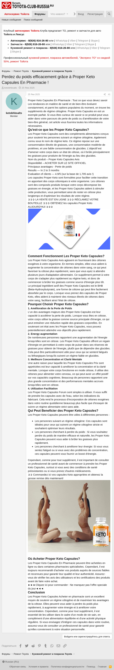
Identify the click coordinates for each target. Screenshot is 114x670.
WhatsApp (62, 40)
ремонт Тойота (19, 61)
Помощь (91, 666)
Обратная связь (17, 666)
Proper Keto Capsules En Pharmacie (54, 562)
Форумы (39, 14)
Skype (95, 40)
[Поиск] (109, 14)
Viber (73, 40)
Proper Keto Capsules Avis (64, 159)
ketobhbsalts (10, 87)
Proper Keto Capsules (80, 111)
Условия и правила (39, 666)
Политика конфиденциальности (67, 666)
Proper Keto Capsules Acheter (50, 596)
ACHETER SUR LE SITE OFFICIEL (65, 162)
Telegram (83, 40)
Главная (102, 666)
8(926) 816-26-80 (38, 40)
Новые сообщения (11, 19)
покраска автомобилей (64, 57)
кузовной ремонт (39, 57)
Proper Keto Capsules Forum (49, 392)
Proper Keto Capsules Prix (82, 362)
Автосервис (18, 40)
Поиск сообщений (33, 19)
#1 (109, 94)
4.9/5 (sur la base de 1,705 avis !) (74, 173)
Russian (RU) (10, 661)
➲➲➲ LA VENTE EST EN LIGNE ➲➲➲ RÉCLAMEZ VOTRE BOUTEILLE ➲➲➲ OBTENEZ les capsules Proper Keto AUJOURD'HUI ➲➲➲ (63, 203)
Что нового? (58, 14)
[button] (67, 14)
